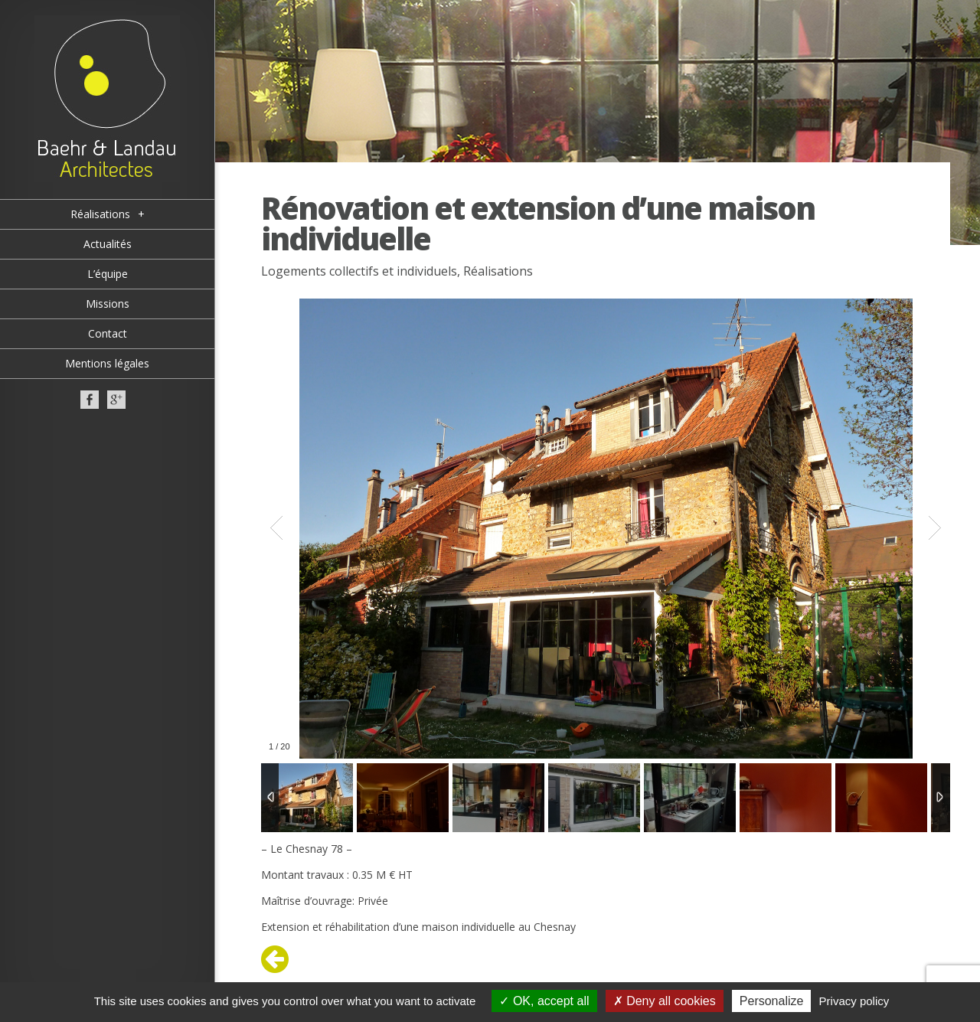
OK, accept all (544, 1000)
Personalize (772, 1000)
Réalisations (498, 271)
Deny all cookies (664, 1000)
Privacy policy (854, 1000)
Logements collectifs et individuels (359, 271)
